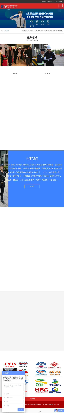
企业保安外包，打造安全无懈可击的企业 (32, 30)
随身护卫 (15, 73)
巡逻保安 (47, 73)
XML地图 (56, 404)
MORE (32, 186)
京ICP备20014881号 (48, 404)
